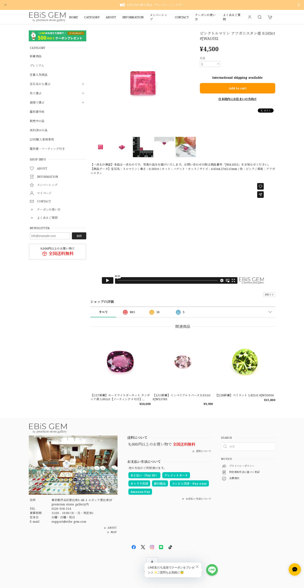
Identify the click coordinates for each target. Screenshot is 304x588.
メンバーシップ (158, 17)
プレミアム (37, 65)
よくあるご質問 (232, 17)
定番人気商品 (38, 75)
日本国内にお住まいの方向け (237, 99)
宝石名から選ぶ (40, 84)
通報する (269, 294)
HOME (73, 17)
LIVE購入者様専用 (42, 139)
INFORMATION (133, 17)
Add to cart (237, 88)
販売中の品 (37, 121)
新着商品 (35, 56)
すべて (103, 312)
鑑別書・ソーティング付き (47, 149)
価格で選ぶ (37, 102)
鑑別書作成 (37, 112)
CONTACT (182, 17)
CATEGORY (92, 17)
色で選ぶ (35, 93)
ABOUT (111, 17)
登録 (79, 236)
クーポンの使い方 (205, 17)
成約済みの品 (38, 130)
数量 (202, 58)
